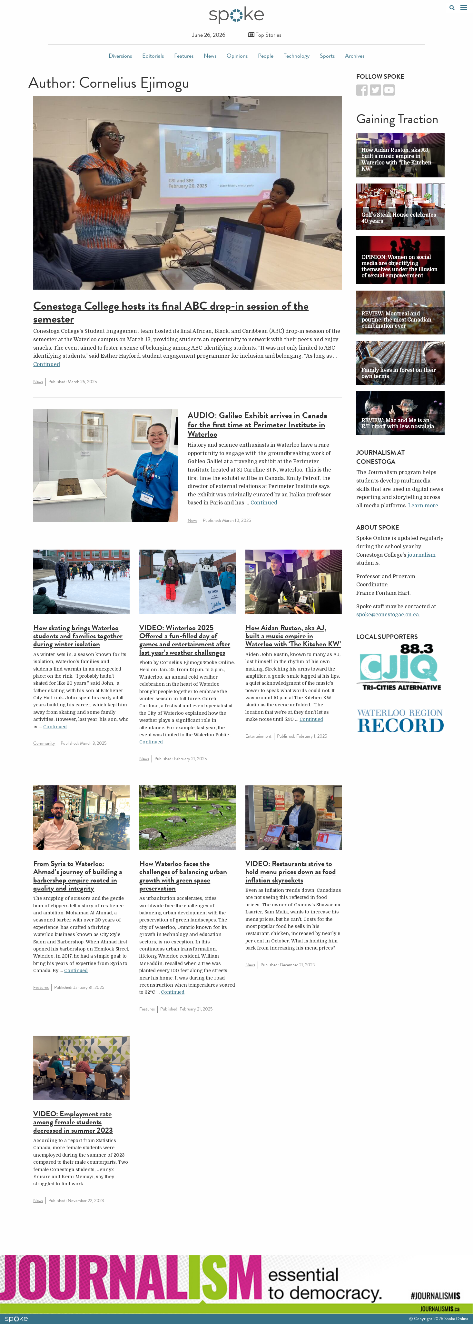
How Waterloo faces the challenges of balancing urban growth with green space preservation (183, 875)
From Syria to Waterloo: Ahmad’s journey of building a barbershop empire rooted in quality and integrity (77, 875)
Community (44, 743)
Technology (297, 55)
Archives (354, 55)
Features (183, 55)
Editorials (153, 55)
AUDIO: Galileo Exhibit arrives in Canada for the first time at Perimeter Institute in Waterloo (257, 424)
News (210, 55)
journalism (422, 555)
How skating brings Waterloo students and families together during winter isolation (78, 636)
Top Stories (264, 34)
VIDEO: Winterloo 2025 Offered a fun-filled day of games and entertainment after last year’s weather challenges (184, 640)
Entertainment (258, 736)
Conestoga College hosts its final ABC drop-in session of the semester (171, 312)
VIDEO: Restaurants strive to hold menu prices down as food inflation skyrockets (290, 871)
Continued (46, 364)
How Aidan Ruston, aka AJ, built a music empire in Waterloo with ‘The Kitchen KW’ (293, 636)
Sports (327, 55)
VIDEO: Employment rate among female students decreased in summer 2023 (73, 1122)
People (265, 55)
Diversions (120, 55)
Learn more (423, 506)
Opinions (237, 55)
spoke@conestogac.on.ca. (388, 615)
